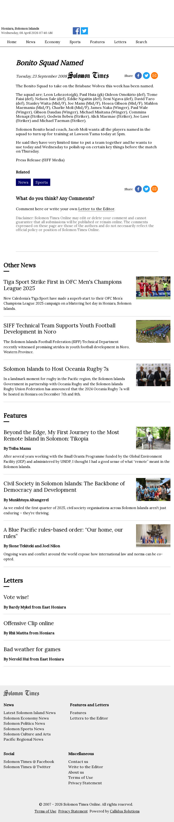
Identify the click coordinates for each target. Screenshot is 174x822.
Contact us (78, 761)
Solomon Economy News (26, 718)
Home (12, 42)
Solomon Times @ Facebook (29, 761)
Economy (52, 42)
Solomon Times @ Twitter (27, 766)
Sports (75, 42)
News (30, 42)
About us (76, 772)
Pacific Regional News (23, 739)
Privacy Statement (85, 782)
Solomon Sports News (24, 728)
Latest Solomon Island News (30, 712)
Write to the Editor (85, 766)
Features (78, 712)
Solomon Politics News (24, 723)
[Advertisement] (67, 13)
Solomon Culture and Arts (27, 734)
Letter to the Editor (96, 208)
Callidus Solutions (125, 811)
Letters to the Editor (89, 718)
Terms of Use (80, 777)
